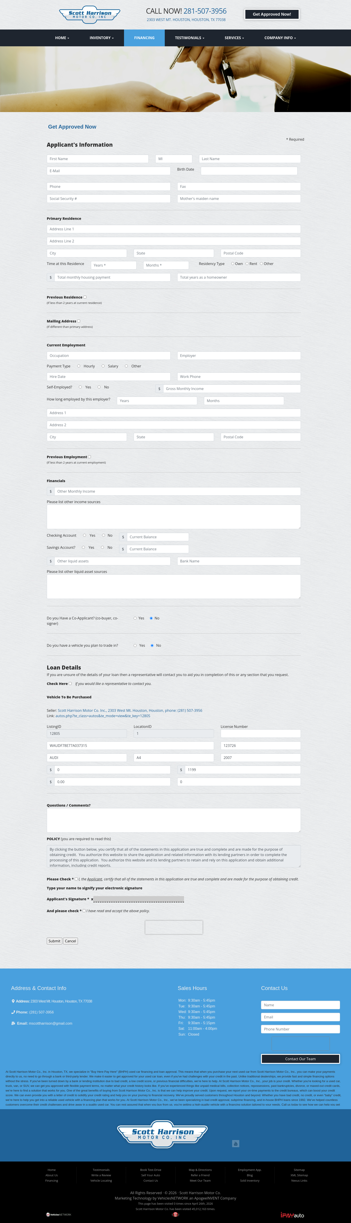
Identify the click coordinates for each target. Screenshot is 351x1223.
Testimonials (189, 37)
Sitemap (299, 1170)
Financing (144, 37)
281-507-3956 (205, 11)
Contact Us (150, 1180)
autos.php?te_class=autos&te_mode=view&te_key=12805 (103, 715)
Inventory (102, 37)
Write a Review (101, 1175)
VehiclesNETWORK (173, 1198)
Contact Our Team (300, 1058)
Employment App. (250, 1170)
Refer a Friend (200, 1175)
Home (62, 37)
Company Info (280, 37)
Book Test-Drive (150, 1170)
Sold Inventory (249, 1180)
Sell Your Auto (150, 1175)
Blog (250, 1175)
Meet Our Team (200, 1180)
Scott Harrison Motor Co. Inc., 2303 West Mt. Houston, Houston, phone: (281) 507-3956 (130, 710)
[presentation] (174, 927)
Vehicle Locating (101, 1180)
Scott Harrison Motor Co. (200, 1192)
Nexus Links (299, 1180)
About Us (51, 1175)
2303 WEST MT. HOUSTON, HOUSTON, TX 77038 (186, 19)
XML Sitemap (299, 1175)
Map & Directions (200, 1170)
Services (234, 37)
